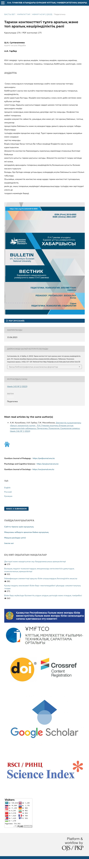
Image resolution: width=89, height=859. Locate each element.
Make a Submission (16, 509)
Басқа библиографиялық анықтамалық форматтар (33, 367)
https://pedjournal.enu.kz (44, 458)
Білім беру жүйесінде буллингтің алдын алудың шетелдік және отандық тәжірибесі (43, 595)
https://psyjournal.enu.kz (48, 464)
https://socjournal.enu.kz (43, 469)
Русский (8, 492)
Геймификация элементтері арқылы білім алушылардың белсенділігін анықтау (40, 578)
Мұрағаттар (23, 14)
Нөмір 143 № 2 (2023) (42, 14)
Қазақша (8, 496)
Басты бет (9, 14)
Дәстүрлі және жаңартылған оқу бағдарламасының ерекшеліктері (35, 561)
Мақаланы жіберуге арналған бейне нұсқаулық (26, 532)
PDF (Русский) (16, 321)
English (7, 487)
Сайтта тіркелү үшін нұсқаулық (19, 526)
